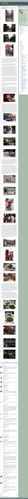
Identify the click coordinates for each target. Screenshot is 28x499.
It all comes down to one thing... (24, 60)
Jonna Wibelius (4, 440)
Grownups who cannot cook (24, 86)
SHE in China (5, 3)
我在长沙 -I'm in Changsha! (23, 83)
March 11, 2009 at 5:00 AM (6, 491)
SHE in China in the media (23, 30)
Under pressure (22, 59)
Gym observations (22, 85)
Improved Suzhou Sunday (23, 87)
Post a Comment (3, 492)
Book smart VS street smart (23, 61)
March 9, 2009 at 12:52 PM (6, 370)
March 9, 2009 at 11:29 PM (6, 426)
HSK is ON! (22, 77)
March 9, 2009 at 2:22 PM (5, 379)
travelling (21, 32)
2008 (20, 92)
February (22, 90)
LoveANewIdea (4, 413)
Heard (20, 29)
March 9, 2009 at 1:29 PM (5, 375)
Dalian (2, 60)
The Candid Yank (5, 390)
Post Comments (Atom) (5, 496)
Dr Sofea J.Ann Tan (5, 385)
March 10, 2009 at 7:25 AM (6, 480)
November (22, 46)
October (22, 47)
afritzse (4, 417)
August (21, 49)
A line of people (22, 54)
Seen (20, 31)
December (22, 45)
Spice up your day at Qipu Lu (24, 55)
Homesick (22, 64)
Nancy (3, 475)
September (22, 48)
